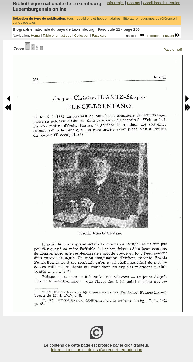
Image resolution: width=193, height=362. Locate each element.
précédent (150, 36)
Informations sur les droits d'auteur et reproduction (96, 350)
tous (70, 18)
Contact (133, 3)
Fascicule (99, 35)
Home (35, 35)
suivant (171, 36)
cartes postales (24, 22)
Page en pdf (172, 49)
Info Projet (115, 3)
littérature (130, 18)
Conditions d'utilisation (161, 3)
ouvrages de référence (157, 18)
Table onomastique (57, 35)
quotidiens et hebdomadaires (98, 18)
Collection (81, 35)
